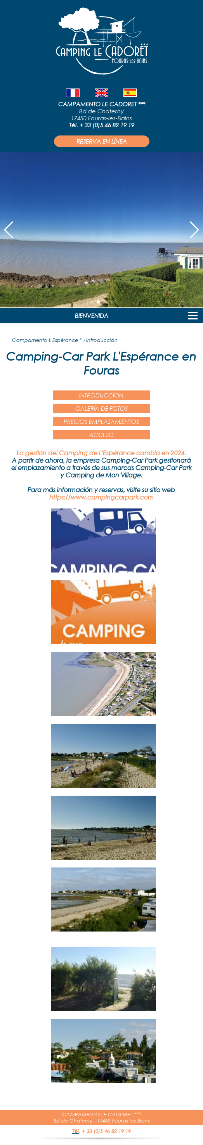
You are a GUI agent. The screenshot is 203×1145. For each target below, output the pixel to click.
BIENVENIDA (91, 315)
